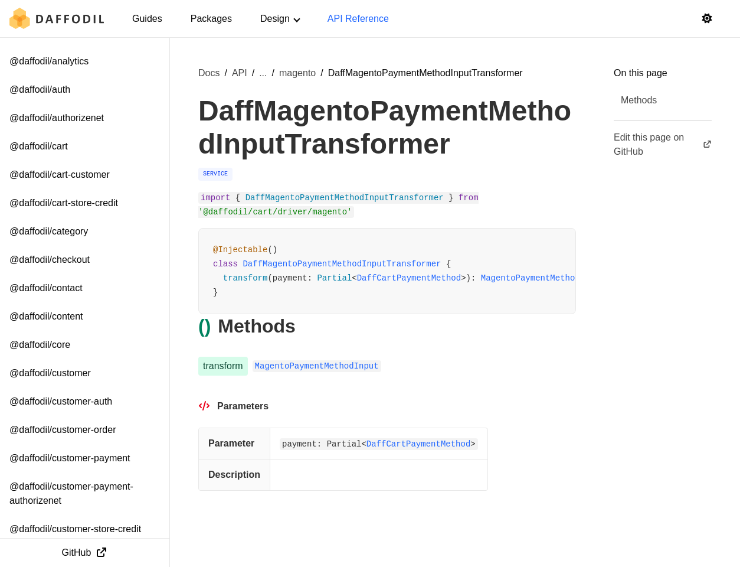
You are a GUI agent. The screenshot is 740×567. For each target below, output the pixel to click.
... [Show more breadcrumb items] (263, 73)
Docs (209, 73)
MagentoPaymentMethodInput (543, 278)
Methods (639, 100)
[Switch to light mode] (707, 19)
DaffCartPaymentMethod (409, 278)
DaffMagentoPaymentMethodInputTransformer (342, 264)
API (239, 73)
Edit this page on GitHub (663, 144)
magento (297, 73)
